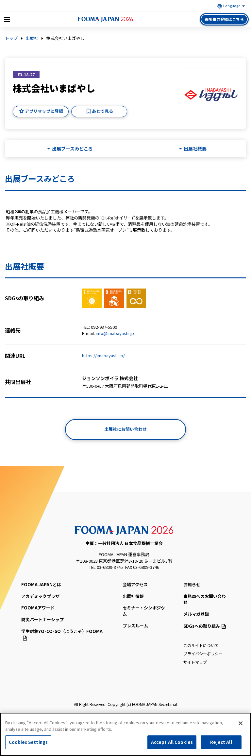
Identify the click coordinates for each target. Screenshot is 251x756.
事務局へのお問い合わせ (204, 599)
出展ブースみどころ (72, 149)
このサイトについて (201, 645)
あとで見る (102, 111)
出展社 (31, 38)
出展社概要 (195, 149)
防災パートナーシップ (42, 619)
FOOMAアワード (38, 608)
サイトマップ (195, 662)
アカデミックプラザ (40, 596)
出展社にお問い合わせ (125, 429)
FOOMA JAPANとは (41, 584)
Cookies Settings (28, 742)
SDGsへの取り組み (204, 626)
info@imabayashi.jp (115, 333)
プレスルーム (135, 626)
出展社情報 (133, 596)
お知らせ (191, 584)
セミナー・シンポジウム (144, 611)
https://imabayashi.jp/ (103, 355)
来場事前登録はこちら (224, 19)
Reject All (221, 742)
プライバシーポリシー (203, 653)
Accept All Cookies (172, 742)
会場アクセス (135, 584)
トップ (11, 38)
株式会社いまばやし (65, 38)
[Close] (240, 723)
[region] (125, 734)
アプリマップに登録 (44, 111)
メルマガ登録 (196, 614)
